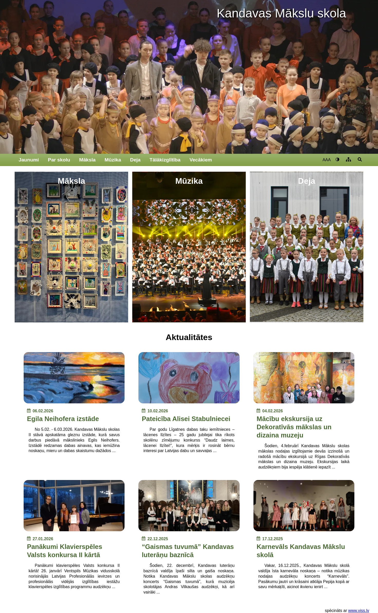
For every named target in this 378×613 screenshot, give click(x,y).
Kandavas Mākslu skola (281, 13)
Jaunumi (29, 159)
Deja (135, 159)
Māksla (87, 159)
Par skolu (59, 159)
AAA (327, 160)
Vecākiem (201, 159)
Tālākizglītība (164, 159)
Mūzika (113, 159)
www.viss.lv (358, 610)
